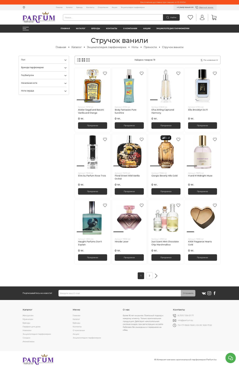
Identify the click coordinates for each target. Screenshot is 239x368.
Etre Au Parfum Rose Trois (92, 175)
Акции (114, 7)
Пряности (150, 47)
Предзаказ (92, 125)
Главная (59, 7)
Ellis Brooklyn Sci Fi (198, 110)
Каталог (69, 7)
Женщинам (28, 315)
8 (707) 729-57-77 (186, 315)
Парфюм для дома (31, 326)
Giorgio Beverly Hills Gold (164, 175)
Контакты (90, 7)
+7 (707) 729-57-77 (185, 7)
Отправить (188, 293)
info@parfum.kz (185, 320)
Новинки (27, 330)
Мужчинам (28, 319)
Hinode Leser (121, 241)
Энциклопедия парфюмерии (133, 7)
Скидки (26, 337)
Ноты (135, 47)
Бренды (79, 7)
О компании (103, 7)
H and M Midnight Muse (200, 175)
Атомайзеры (28, 341)
